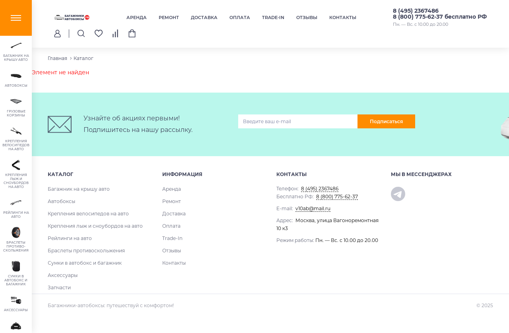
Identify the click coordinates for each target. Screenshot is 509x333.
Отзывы (306, 17)
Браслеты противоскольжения (86, 251)
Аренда (136, 17)
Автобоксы (61, 201)
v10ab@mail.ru (312, 208)
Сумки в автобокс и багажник (85, 263)
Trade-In (273, 17)
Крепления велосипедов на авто (88, 214)
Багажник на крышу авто (79, 189)
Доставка (204, 17)
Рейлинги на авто (70, 238)
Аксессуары (63, 275)
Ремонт (169, 17)
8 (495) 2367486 (416, 10)
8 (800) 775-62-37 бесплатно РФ (440, 16)
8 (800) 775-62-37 (337, 196)
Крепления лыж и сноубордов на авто (95, 226)
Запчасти (59, 287)
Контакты (342, 17)
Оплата (239, 17)
